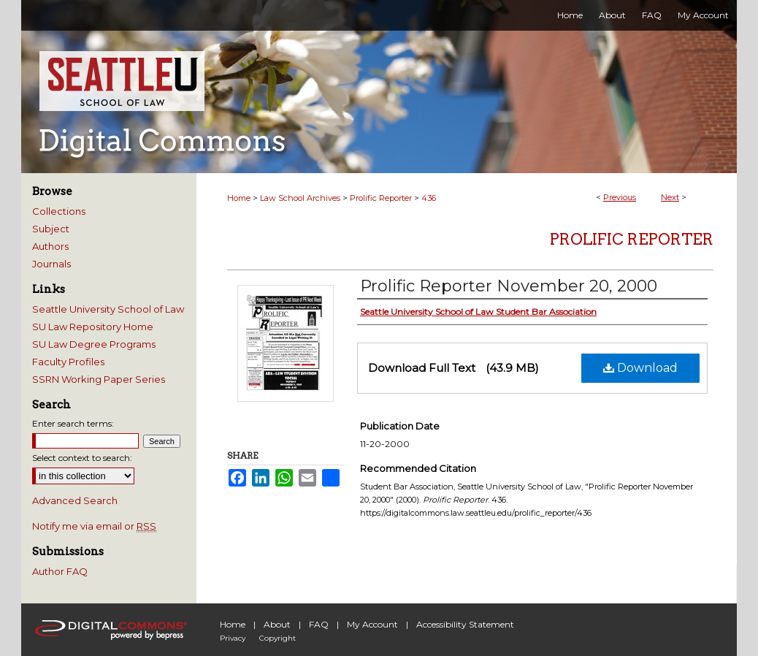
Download (640, 368)
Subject (50, 228)
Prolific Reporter (381, 198)
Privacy (232, 638)
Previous (619, 197)
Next (670, 197)
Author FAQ (60, 571)
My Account (372, 624)
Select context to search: (82, 457)
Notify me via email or (94, 526)
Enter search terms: (73, 423)
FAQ (319, 624)
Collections (58, 211)
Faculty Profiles (68, 361)
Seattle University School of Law (108, 309)
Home (238, 198)
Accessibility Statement (465, 624)
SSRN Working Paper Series (98, 379)
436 (428, 198)
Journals (51, 264)
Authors (50, 246)
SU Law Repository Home (92, 326)
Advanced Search (75, 500)
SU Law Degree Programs (94, 344)
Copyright (277, 638)
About (277, 624)
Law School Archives (300, 198)
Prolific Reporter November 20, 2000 (508, 286)
